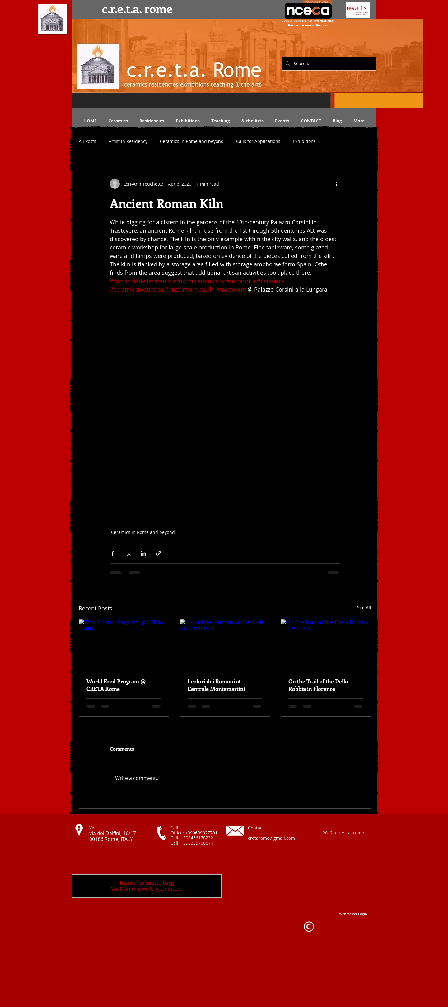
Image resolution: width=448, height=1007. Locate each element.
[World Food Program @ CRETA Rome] (124, 644)
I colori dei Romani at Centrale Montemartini (216, 684)
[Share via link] (158, 553)
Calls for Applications (258, 141)
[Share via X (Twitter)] (128, 553)
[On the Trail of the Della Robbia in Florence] (326, 644)
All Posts (87, 141)
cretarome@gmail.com (271, 838)
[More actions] (336, 184)
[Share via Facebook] (113, 553)
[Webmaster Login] (353, 913)
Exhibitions (304, 141)
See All (364, 607)
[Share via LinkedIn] (143, 553)
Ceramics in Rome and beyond (192, 141)
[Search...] (328, 63)
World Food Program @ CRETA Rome (116, 684)
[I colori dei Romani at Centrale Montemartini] (225, 644)
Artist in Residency (128, 141)
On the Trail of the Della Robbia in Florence (318, 684)
